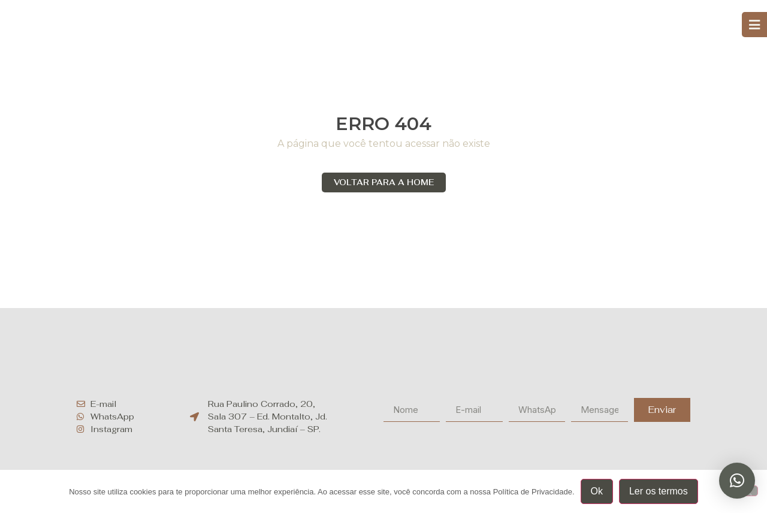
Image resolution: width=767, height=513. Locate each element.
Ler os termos (658, 491)
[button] (737, 481)
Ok (597, 491)
